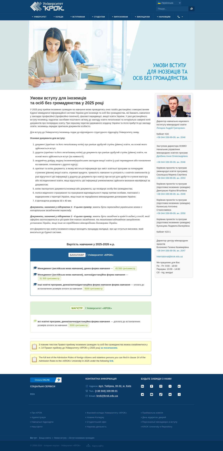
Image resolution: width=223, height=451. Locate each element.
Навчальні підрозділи (43, 422)
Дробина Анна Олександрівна (172, 156)
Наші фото (37, 426)
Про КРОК (37, 412)
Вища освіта (45, 438)
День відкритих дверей (154, 417)
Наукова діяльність (96, 426)
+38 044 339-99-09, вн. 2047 (171, 250)
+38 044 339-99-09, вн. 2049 (171, 194)
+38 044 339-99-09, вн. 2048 (171, 162)
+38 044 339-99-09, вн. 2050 (171, 213)
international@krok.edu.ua (170, 256)
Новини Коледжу (95, 417)
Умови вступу (60, 438)
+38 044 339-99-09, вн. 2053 (171, 178)
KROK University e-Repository (157, 426)
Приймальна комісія (152, 412)
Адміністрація (39, 417)
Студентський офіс (96, 422)
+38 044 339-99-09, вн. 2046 (171, 137)
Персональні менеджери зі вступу (159, 422)
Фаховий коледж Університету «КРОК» (107, 412)
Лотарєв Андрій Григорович (171, 128)
